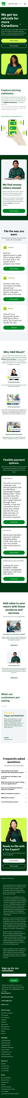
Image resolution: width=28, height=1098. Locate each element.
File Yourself (4, 1015)
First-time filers (5, 1017)
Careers (3, 1084)
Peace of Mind (5, 1049)
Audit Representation (7, 1056)
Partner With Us (5, 1080)
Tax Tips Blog (5, 1070)
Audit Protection (5, 1054)
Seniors (3, 1033)
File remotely (14, 46)
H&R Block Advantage (10, 102)
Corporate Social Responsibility (10, 1093)
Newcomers (4, 1024)
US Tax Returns (5, 1029)
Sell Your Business (6, 1087)
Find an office (14, 40)
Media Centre (5, 1082)
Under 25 (3, 1022)
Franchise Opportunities (8, 1089)
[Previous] (2, 706)
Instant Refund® (5, 1040)
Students (3, 1019)
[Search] (20, 4)
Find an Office (5, 1066)
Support (3, 1063)
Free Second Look (6, 1052)
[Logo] (3, 4)
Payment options (6, 1043)
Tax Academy (4, 1091)
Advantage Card (5, 1045)
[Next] (5, 706)
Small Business (5, 1026)
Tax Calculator (5, 1068)
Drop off (14, 327)
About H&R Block (6, 1077)
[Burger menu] (25, 4)
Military (3, 1031)
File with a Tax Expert (7, 1013)
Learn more (14, 522)
